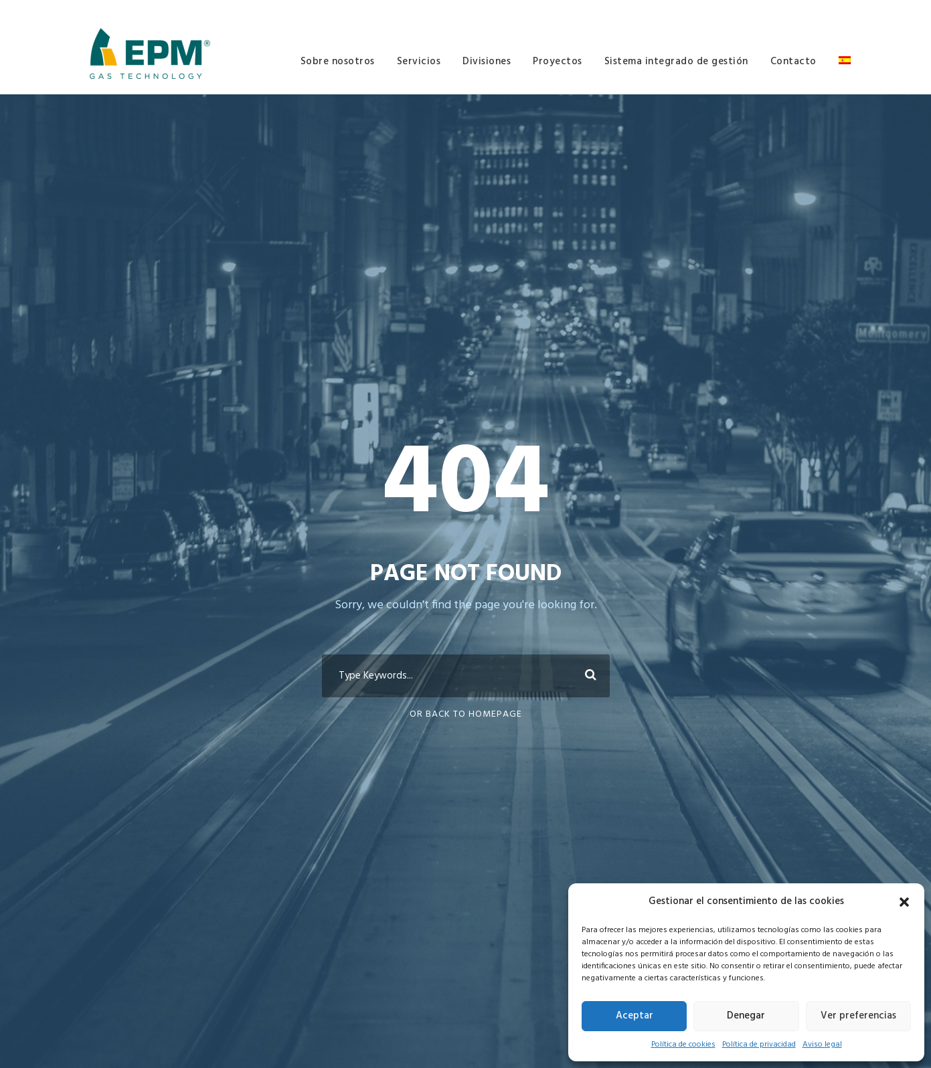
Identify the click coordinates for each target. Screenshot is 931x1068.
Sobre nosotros (338, 62)
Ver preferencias (858, 1016)
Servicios (419, 62)
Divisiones (486, 62)
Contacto (793, 62)
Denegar (746, 1016)
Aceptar (634, 1016)
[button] (904, 902)
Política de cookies (683, 1044)
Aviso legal (822, 1044)
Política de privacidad (759, 1044)
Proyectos (557, 62)
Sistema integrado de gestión (676, 62)
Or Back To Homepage (466, 714)
